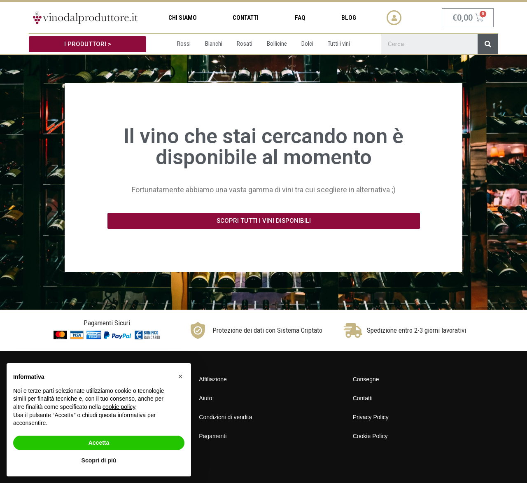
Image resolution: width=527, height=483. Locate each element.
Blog (348, 17)
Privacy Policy (371, 417)
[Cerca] (488, 44)
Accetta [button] (99, 442)
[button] (87, 44)
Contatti (246, 17)
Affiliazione (212, 379)
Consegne (366, 379)
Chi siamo (182, 17)
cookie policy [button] (119, 407)
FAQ (300, 17)
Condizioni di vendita (225, 417)
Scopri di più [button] (99, 460)
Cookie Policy (370, 436)
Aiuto (205, 398)
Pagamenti (212, 436)
